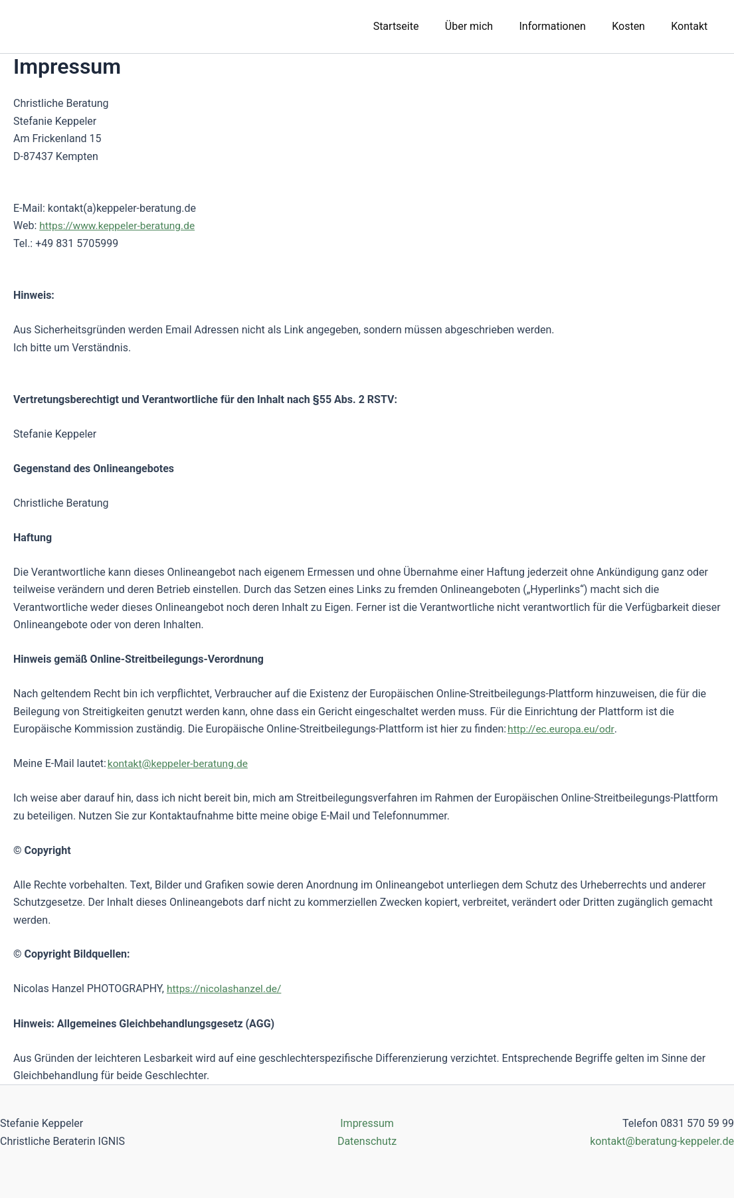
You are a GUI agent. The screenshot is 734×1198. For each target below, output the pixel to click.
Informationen (564, 26)
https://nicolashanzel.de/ (226, 988)
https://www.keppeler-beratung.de (119, 225)
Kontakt (692, 26)
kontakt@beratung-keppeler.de (662, 1140)
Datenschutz (367, 1140)
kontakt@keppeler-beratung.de (180, 763)
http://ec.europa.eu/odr (562, 729)
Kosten (635, 26)
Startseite (418, 26)
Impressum (367, 1123)
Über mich (485, 26)
